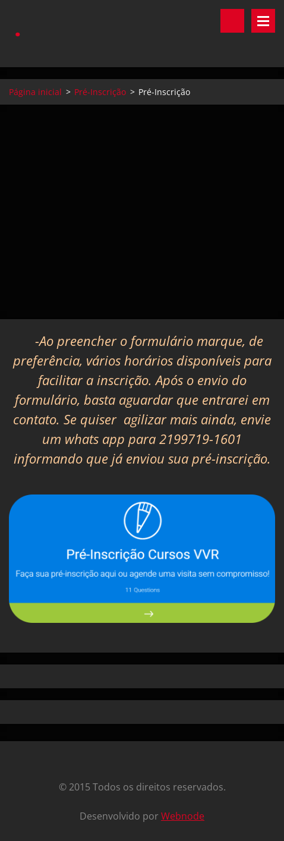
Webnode (182, 816)
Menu (263, 21)
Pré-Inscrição (100, 91)
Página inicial (35, 91)
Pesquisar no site (232, 21)
